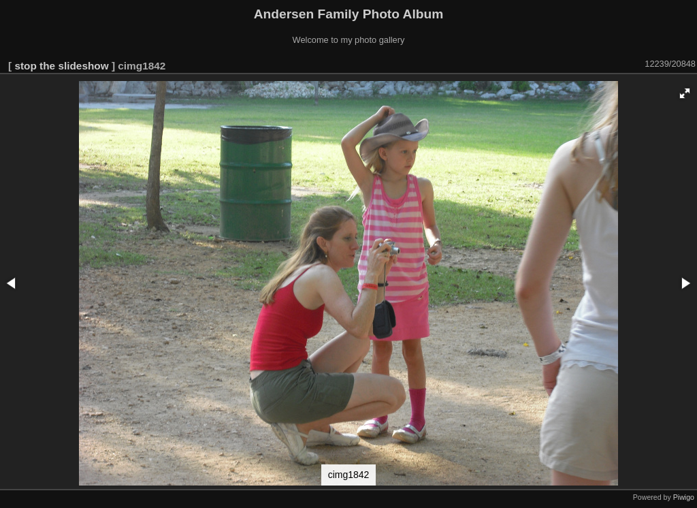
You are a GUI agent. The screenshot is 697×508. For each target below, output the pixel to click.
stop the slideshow (61, 66)
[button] (685, 93)
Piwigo (683, 497)
